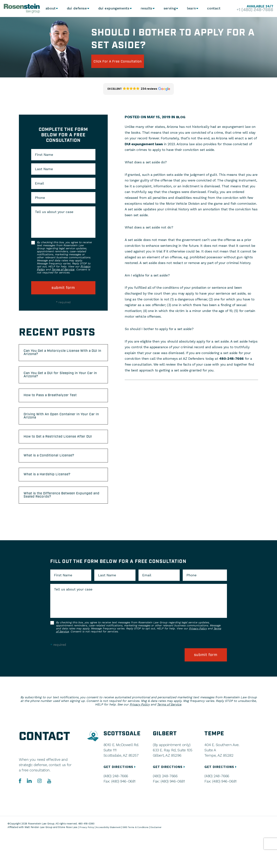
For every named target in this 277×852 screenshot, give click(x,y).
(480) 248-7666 (115, 793)
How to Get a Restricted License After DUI (62, 448)
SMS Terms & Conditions (141, 844)
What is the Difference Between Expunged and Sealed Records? (56, 514)
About (50, 8)
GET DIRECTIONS (120, 784)
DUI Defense (77, 8)
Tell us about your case (54, 212)
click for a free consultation (125, 61)
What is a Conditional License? (55, 470)
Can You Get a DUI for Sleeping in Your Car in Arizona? (62, 378)
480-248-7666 (231, 358)
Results (145, 8)
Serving (168, 8)
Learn (191, 8)
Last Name (44, 169)
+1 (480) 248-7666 (250, 10)
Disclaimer (164, 844)
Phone (40, 197)
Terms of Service (63, 269)
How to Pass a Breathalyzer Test (56, 401)
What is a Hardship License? (53, 491)
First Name (44, 154)
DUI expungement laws (144, 144)
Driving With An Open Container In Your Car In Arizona (63, 423)
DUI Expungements (113, 8)
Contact (213, 8)
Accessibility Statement (111, 844)
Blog (181, 117)
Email (39, 183)
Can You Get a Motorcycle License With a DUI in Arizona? (63, 354)
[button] (138, 89)
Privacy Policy (198, 648)
